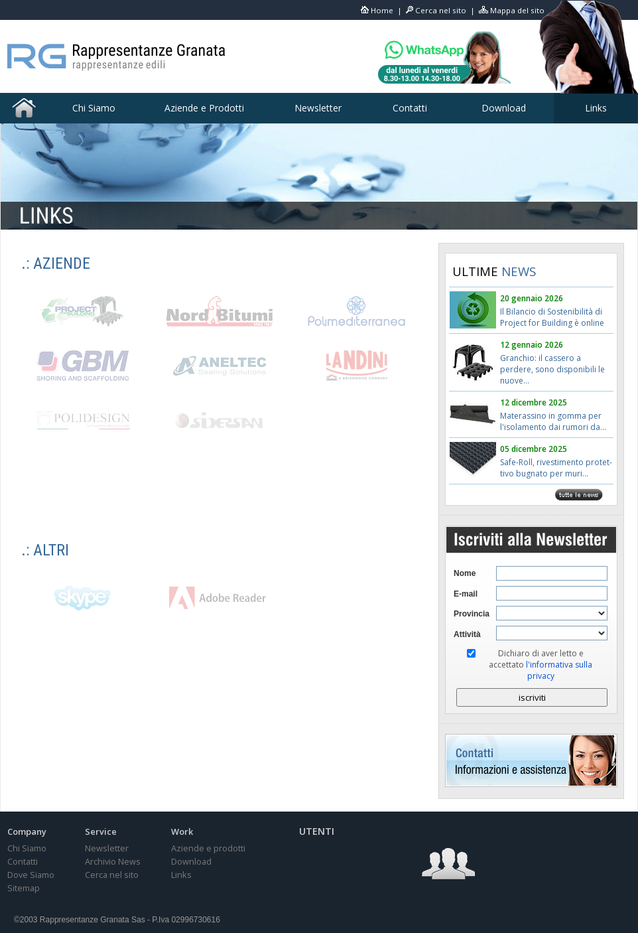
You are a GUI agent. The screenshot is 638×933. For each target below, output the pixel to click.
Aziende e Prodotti (204, 108)
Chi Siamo (93, 108)
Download (503, 108)
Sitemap (23, 888)
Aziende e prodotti (208, 848)
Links (596, 108)
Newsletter (318, 108)
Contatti (410, 108)
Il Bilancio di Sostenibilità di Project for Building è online (552, 317)
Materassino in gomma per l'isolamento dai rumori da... (553, 421)
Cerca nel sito (440, 10)
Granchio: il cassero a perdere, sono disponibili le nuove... (552, 369)
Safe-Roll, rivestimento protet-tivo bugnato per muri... (556, 468)
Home (382, 10)
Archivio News (113, 861)
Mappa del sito (517, 10)
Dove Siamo (30, 875)
